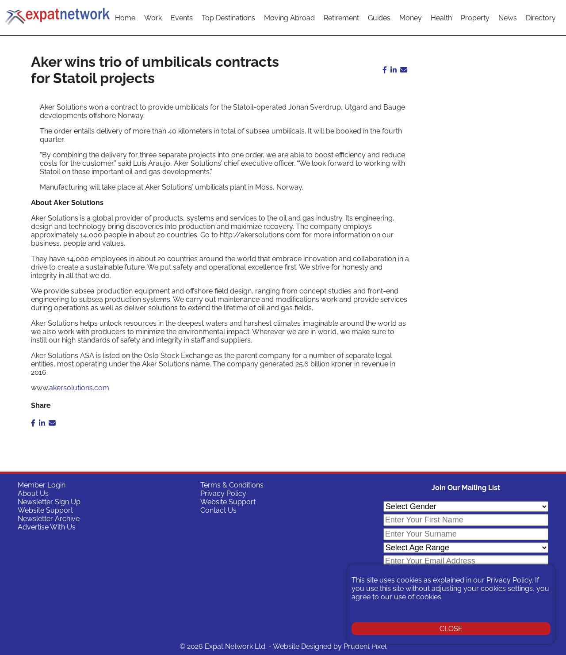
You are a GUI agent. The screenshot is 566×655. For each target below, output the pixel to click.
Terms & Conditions (232, 485)
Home (125, 18)
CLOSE (451, 629)
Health (441, 18)
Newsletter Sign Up (49, 502)
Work (153, 18)
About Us (33, 493)
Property (475, 18)
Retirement (341, 18)
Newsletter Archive (49, 518)
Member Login (41, 485)
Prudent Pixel (365, 646)
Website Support (45, 510)
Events (182, 18)
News (507, 18)
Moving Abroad (289, 18)
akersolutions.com (79, 388)
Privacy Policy (223, 493)
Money (410, 18)
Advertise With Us (47, 527)
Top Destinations (228, 18)
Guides (379, 18)
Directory (541, 18)
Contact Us (218, 510)
